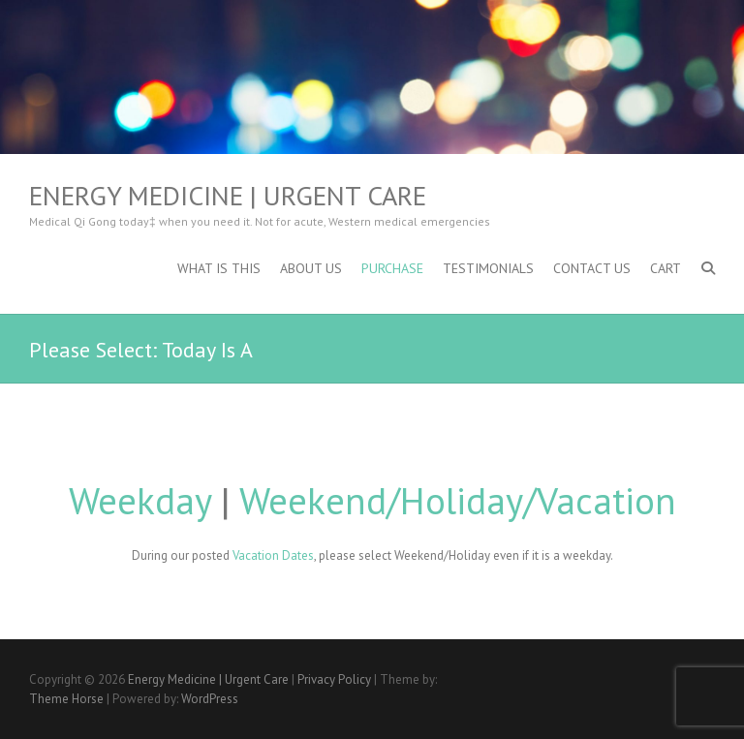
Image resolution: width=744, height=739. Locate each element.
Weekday (140, 500)
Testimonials (488, 268)
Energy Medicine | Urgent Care (227, 195)
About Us (311, 268)
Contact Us (592, 268)
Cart (665, 268)
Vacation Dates (273, 555)
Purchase (392, 268)
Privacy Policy (334, 679)
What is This (219, 268)
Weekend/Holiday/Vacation (457, 500)
